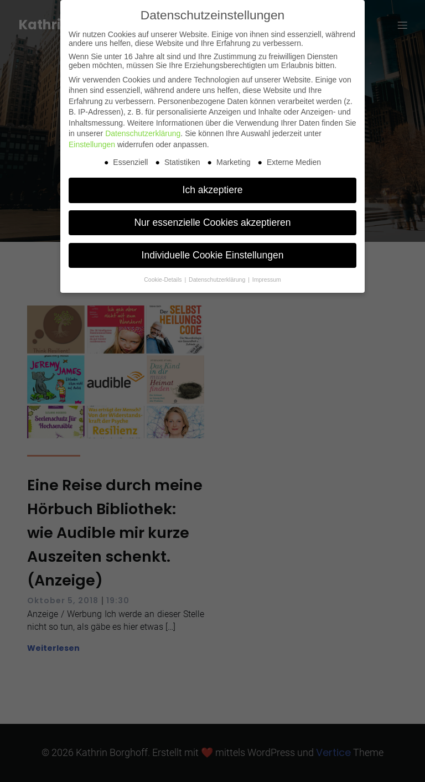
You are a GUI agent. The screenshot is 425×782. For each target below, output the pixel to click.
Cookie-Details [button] (163, 279)
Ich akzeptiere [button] (213, 189)
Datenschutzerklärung (142, 133)
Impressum (266, 279)
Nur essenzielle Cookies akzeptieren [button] (212, 222)
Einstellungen (92, 144)
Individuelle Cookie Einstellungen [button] (213, 255)
